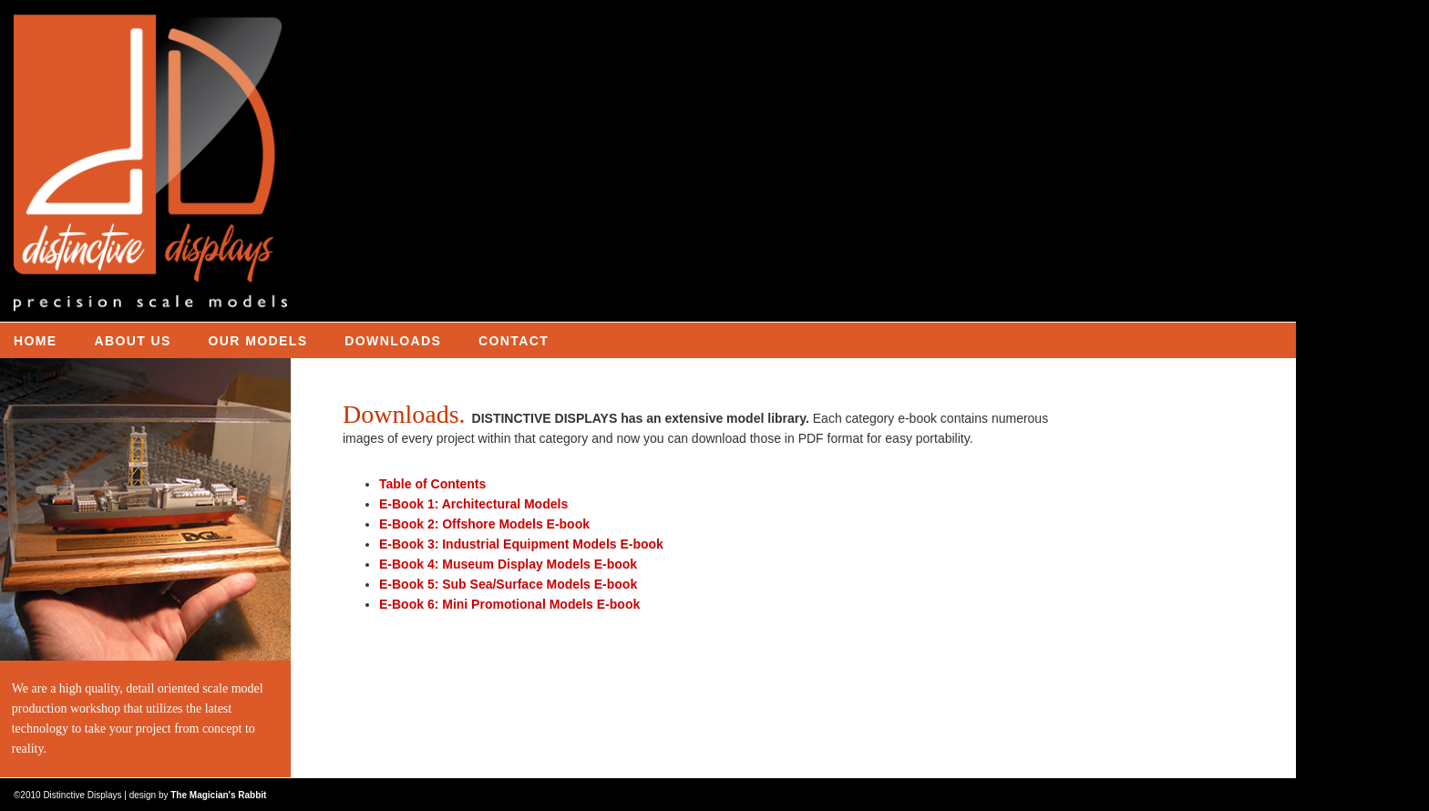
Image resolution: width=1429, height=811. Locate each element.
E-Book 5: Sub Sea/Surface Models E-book (508, 584)
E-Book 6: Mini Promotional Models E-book (509, 604)
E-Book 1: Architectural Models (473, 504)
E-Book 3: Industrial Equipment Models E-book (521, 544)
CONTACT (513, 341)
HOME (35, 341)
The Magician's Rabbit (218, 795)
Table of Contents (432, 484)
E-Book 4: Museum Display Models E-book (508, 564)
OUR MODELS (258, 341)
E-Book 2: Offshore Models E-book (484, 524)
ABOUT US (132, 341)
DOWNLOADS (392, 341)
